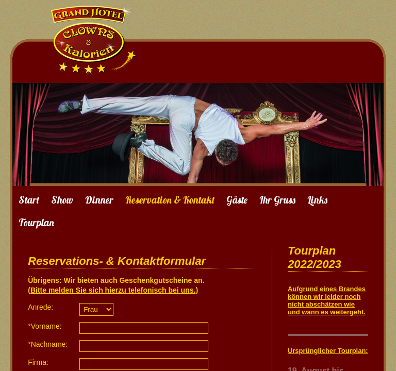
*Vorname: (44, 326)
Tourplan (36, 222)
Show (62, 200)
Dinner (99, 200)
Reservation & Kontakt (169, 200)
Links (317, 200)
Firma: (38, 362)
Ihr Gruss (277, 200)
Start (29, 200)
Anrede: (40, 307)
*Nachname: (48, 344)
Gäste (237, 200)
